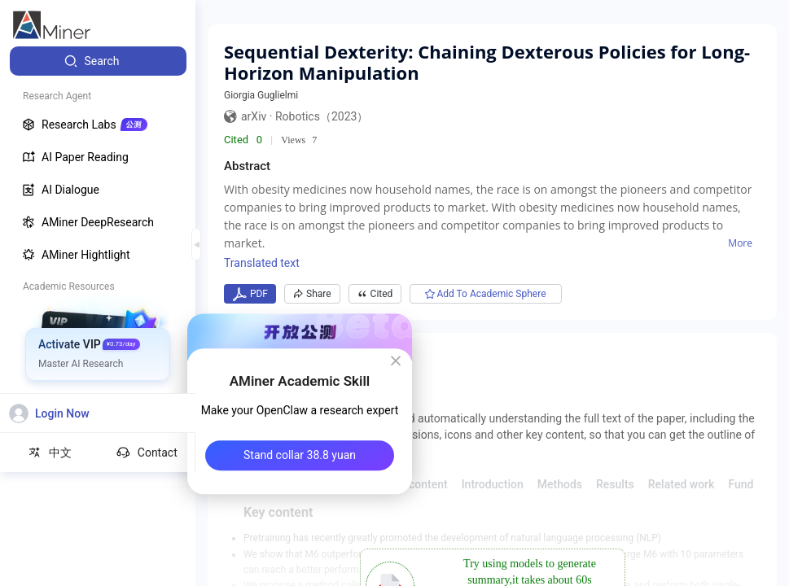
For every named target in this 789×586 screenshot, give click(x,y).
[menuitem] (98, 61)
